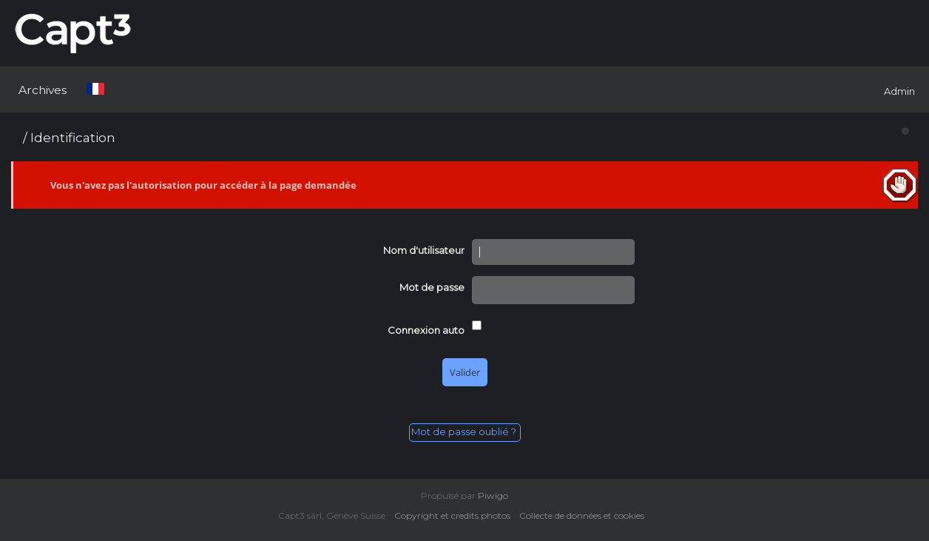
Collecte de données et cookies (585, 515)
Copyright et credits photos (455, 515)
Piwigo (493, 495)
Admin (899, 91)
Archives (42, 90)
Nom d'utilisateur (423, 250)
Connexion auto (426, 330)
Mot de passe (431, 287)
